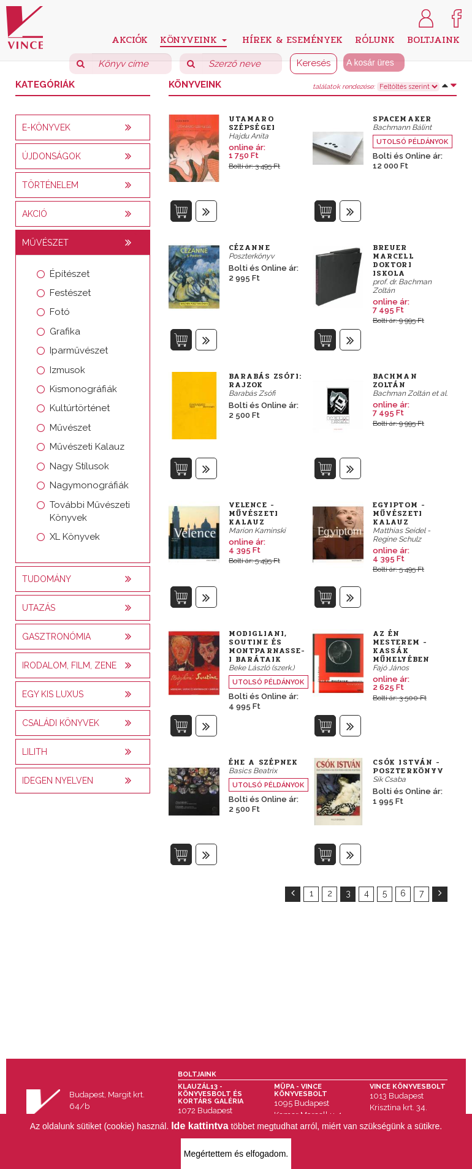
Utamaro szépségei (252, 123)
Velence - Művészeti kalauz (253, 513)
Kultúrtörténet (80, 408)
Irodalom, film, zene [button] (69, 665)
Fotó (60, 311)
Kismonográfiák (83, 389)
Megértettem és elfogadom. (236, 1154)
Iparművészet (79, 350)
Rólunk (375, 39)
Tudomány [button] (46, 579)
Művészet (70, 427)
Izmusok (67, 370)
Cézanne (249, 247)
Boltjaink (433, 39)
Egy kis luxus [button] (52, 694)
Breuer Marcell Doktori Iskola (393, 260)
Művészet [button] (45, 243)
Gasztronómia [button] (56, 636)
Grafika (65, 331)
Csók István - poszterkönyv (408, 766)
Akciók (130, 39)
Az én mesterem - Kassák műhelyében (401, 646)
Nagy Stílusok (79, 466)
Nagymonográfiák (89, 485)
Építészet (69, 273)
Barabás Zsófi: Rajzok (265, 380)
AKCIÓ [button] (34, 214)
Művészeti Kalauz (87, 446)
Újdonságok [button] (51, 156)
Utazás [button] (38, 608)
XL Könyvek (75, 536)
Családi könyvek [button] (60, 723)
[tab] (83, 127)
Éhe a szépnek (263, 762)
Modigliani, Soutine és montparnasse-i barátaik (267, 646)
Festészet (70, 292)
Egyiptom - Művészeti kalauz (399, 513)
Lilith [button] (34, 752)
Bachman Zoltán (395, 380)
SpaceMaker (402, 118)
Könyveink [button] (193, 39)
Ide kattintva (199, 1126)
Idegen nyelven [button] (57, 780)
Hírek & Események (292, 39)
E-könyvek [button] (46, 127)
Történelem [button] (50, 185)
